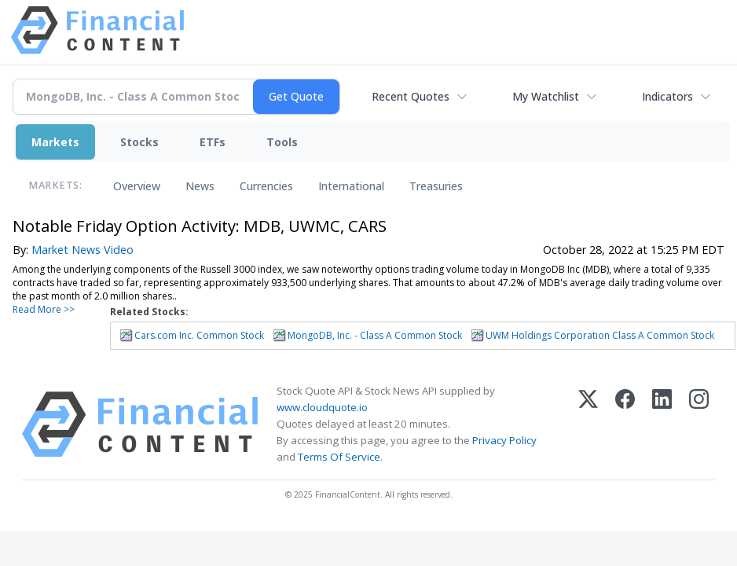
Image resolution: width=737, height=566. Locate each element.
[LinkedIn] (662, 424)
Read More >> (44, 309)
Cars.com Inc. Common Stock (199, 335)
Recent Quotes (410, 96)
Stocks (139, 141)
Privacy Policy (504, 440)
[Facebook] (625, 424)
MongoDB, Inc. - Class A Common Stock (375, 335)
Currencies (266, 185)
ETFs (213, 141)
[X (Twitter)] (588, 424)
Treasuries (436, 185)
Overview (136, 185)
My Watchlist (545, 96)
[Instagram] (699, 424)
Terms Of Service (339, 457)
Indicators (667, 96)
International (351, 185)
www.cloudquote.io (322, 407)
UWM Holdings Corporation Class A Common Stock (600, 335)
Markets (55, 141)
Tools (282, 141)
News (199, 185)
